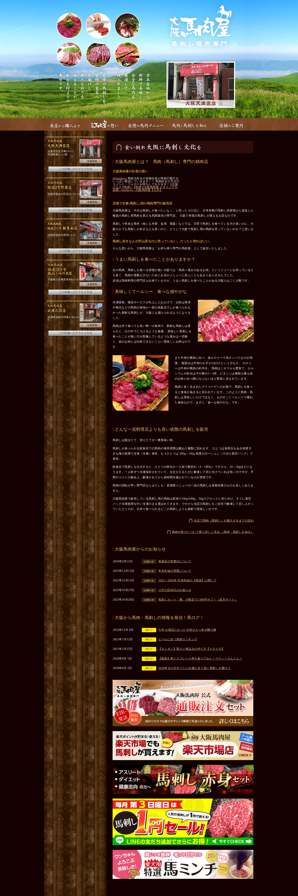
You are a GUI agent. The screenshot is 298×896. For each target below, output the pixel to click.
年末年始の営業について (174, 570)
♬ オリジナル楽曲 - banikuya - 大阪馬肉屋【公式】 (145, 189)
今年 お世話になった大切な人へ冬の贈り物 (187, 629)
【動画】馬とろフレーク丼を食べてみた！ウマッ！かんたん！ (200, 658)
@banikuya (120, 178)
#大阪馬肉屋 (150, 187)
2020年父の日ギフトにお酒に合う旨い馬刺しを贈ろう (194, 668)
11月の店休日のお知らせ (174, 590)
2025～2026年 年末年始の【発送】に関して (187, 580)
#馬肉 (138, 187)
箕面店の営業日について (174, 561)
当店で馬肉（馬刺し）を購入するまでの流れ (224, 520)
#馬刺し (128, 187)
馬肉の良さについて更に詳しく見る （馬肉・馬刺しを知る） (213, 532)
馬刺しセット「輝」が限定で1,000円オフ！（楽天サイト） (197, 599)
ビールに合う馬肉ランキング (177, 639)
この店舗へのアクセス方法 (75, 169)
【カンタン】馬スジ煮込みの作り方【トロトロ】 (191, 648)
